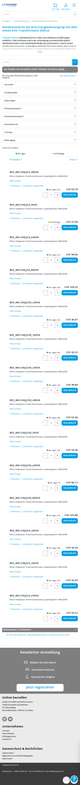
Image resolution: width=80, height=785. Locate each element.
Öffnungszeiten (9, 736)
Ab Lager (20, 154)
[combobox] (40, 84)
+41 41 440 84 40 (36, 771)
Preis (72, 160)
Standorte (6, 739)
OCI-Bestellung (9, 708)
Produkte (15, 160)
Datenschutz (8, 753)
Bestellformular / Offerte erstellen (17, 710)
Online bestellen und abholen (15, 705)
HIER (61, 69)
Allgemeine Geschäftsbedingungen (17, 756)
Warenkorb (69, 195)
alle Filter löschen (69, 76)
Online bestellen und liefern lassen (17, 702)
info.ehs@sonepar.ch (54, 771)
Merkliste (15, 186)
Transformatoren (10, 38)
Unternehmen (8, 733)
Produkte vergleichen (32, 186)
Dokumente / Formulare (40, 630)
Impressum (7, 759)
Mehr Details (15, 181)
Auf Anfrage (58, 154)
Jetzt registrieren (40, 688)
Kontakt (6, 731)
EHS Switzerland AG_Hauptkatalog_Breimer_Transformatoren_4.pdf (37, 635)
